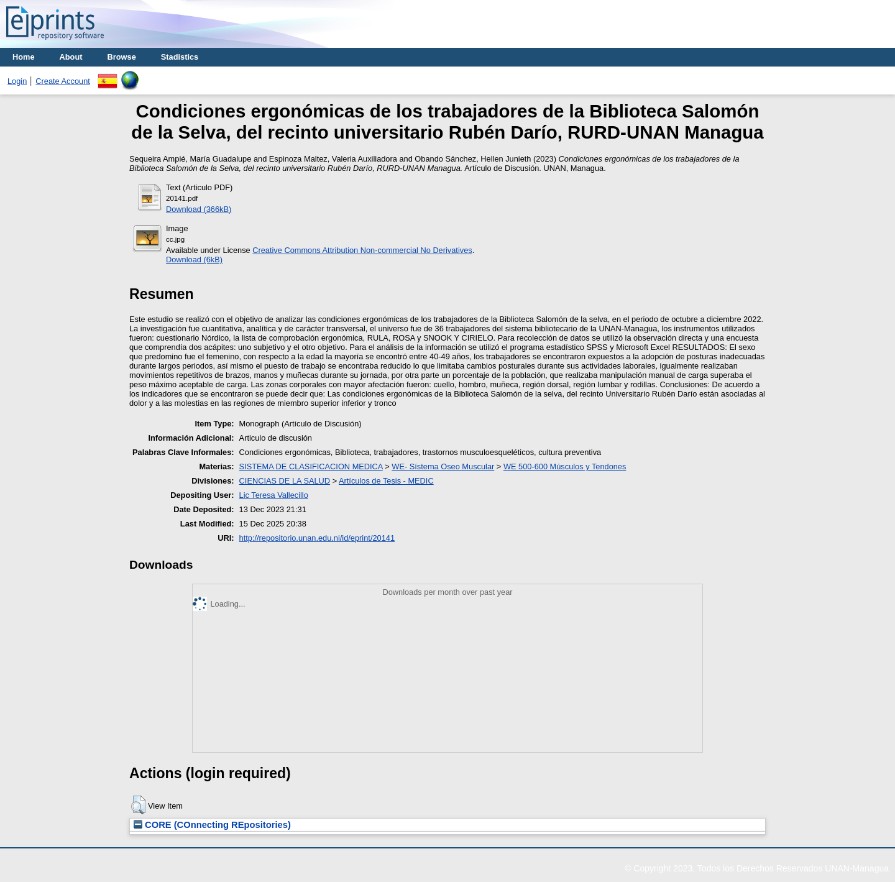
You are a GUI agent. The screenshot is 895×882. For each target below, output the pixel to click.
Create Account (62, 81)
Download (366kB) (198, 209)
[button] (138, 805)
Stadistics (179, 57)
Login (17, 81)
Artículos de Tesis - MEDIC (386, 480)
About (71, 57)
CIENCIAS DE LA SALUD (285, 480)
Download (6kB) (194, 259)
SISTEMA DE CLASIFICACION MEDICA (311, 466)
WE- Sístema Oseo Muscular (443, 466)
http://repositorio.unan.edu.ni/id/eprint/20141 (317, 538)
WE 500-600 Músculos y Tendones (564, 466)
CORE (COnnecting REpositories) (212, 825)
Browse (122, 57)
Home (23, 57)
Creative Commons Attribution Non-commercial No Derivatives (362, 250)
